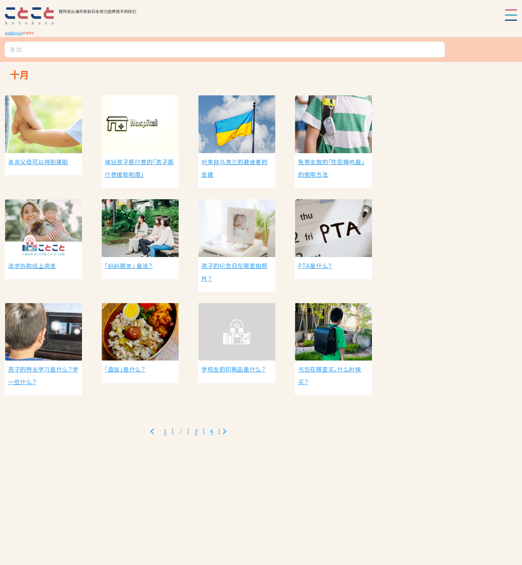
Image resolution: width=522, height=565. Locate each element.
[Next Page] (224, 431)
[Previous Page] (152, 431)
